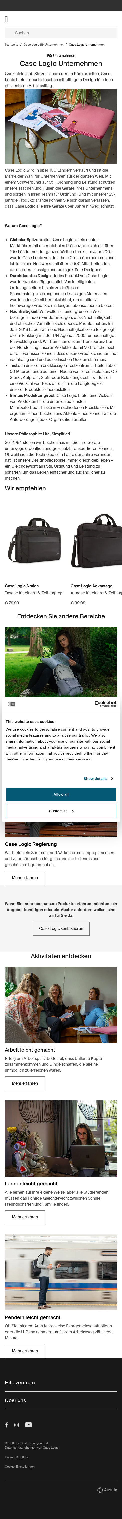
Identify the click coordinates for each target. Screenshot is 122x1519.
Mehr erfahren (25, 877)
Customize (61, 811)
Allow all (61, 794)
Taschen (26, 188)
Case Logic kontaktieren (61, 928)
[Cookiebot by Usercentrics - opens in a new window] (94, 704)
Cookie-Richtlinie (17, 1457)
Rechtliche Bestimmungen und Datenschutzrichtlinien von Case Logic (32, 1445)
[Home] (23, 19)
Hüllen (48, 188)
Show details (95, 778)
